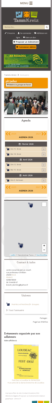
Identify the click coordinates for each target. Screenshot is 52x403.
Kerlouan (19, 180)
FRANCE (9, 277)
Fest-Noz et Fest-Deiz (20, 304)
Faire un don (29, 37)
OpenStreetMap (41, 255)
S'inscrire (10, 33)
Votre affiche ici (10, 340)
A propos (9, 393)
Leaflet (13, 255)
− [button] (44, 250)
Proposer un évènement (26, 42)
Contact (25, 393)
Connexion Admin (26, 47)
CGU (37, 393)
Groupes (35, 304)
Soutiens (32, 393)
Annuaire (24, 75)
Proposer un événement (28, 396)
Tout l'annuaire (15, 310)
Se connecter (24, 33)
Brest (19, 149)
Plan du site (17, 393)
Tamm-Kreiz (10, 75)
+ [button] (44, 246)
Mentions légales (12, 396)
